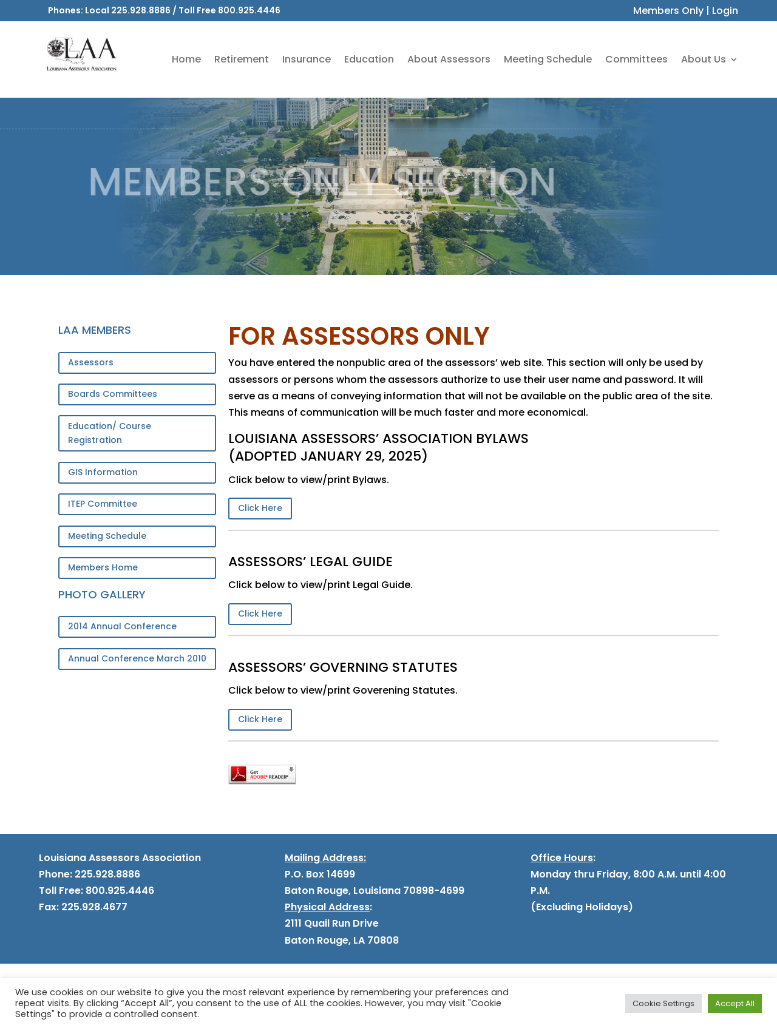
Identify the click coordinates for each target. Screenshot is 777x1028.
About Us (703, 59)
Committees (636, 59)
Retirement (241, 59)
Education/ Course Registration (109, 433)
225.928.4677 (93, 907)
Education (369, 59)
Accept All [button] (735, 1003)
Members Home (103, 567)
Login (725, 11)
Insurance (306, 59)
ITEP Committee (102, 504)
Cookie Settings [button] (663, 1003)
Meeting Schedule (548, 59)
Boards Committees (112, 394)
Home (186, 59)
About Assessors (448, 59)
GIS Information (103, 472)
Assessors (91, 362)
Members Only (668, 11)
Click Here (260, 508)
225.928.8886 (141, 10)
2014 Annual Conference (122, 626)
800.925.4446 (249, 10)
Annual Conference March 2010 (137, 658)
